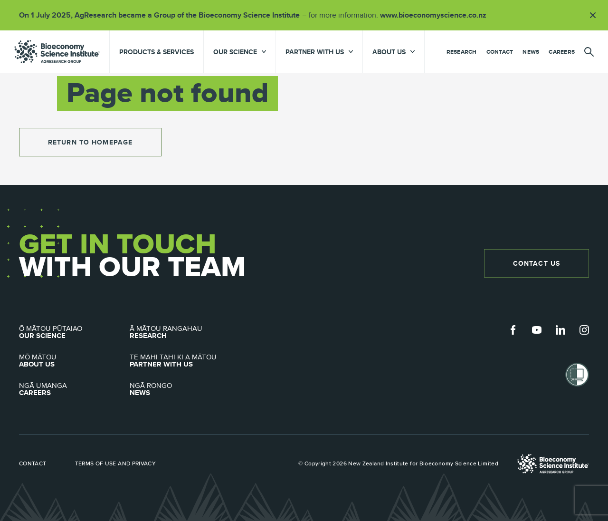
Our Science (74, 332)
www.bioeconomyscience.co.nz (436, 15)
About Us (74, 361)
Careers (562, 52)
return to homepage (90, 142)
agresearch (57, 51)
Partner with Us (185, 361)
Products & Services (156, 52)
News (530, 52)
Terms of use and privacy (115, 463)
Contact (499, 52)
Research (461, 52)
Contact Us (536, 263)
